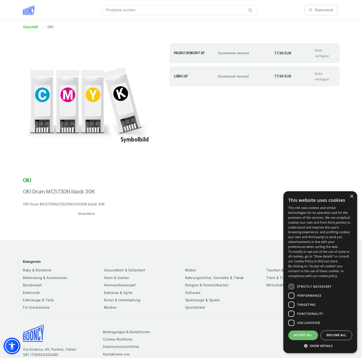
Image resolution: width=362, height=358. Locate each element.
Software (193, 293)
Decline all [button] (336, 335)
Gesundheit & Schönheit (124, 270)
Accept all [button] (303, 335)
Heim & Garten (116, 278)
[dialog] (320, 272)
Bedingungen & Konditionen (126, 332)
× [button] (351, 196)
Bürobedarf (32, 285)
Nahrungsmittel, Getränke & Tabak (214, 278)
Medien (110, 307)
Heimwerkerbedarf (120, 285)
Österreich (321, 10)
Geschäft (30, 27)
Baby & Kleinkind (37, 270)
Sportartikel (195, 307)
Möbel (190, 270)
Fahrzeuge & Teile (38, 300)
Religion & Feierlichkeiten (206, 285)
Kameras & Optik (118, 293)
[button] (12, 346)
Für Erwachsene (36, 307)
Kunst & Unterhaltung (122, 300)
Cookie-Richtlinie (117, 339)
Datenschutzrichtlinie (121, 347)
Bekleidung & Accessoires (45, 278)
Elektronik (31, 293)
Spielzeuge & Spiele (202, 300)
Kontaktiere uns (116, 354)
